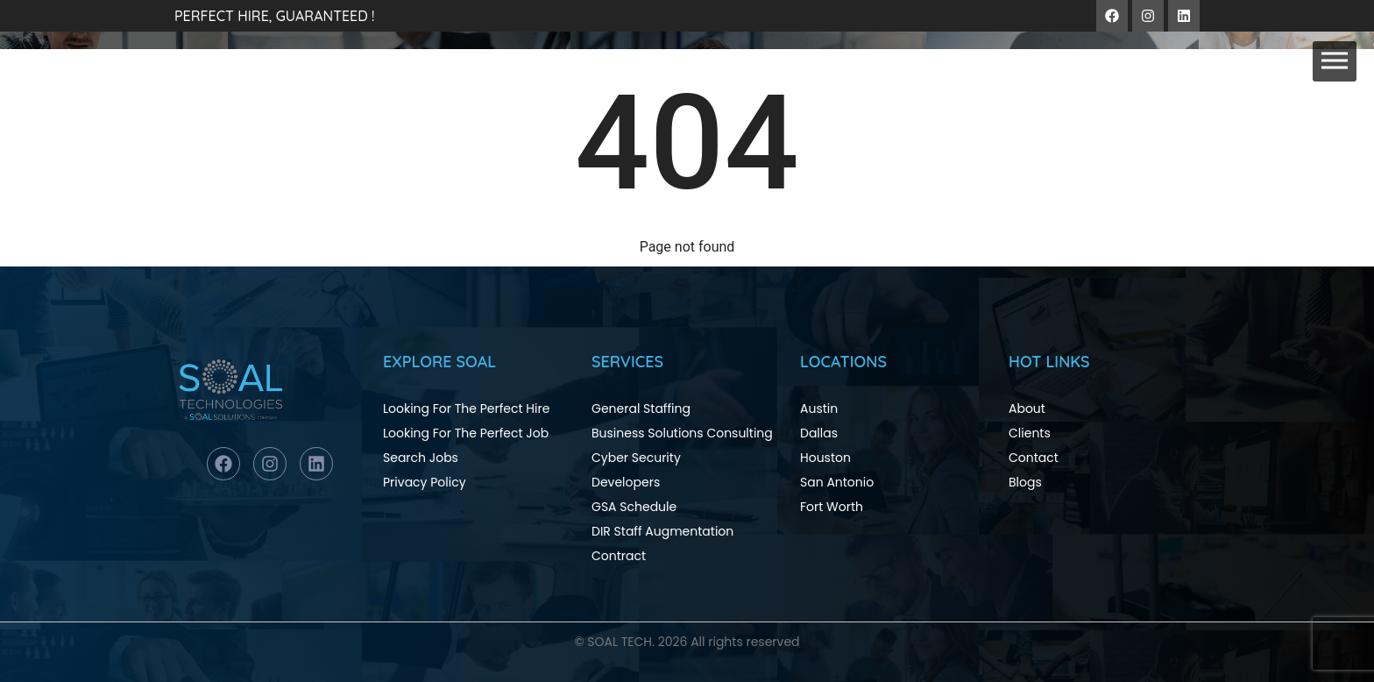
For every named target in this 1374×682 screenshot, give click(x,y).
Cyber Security (636, 457)
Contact (1034, 457)
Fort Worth (831, 506)
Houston (825, 457)
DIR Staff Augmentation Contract (662, 543)
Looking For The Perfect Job (466, 433)
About (1027, 408)
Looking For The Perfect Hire (466, 408)
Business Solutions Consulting (682, 433)
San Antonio (837, 482)
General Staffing (641, 408)
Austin (819, 408)
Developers (625, 482)
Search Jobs (420, 457)
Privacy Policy (424, 482)
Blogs (1025, 482)
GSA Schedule (633, 506)
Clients (1030, 433)
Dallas (819, 433)
